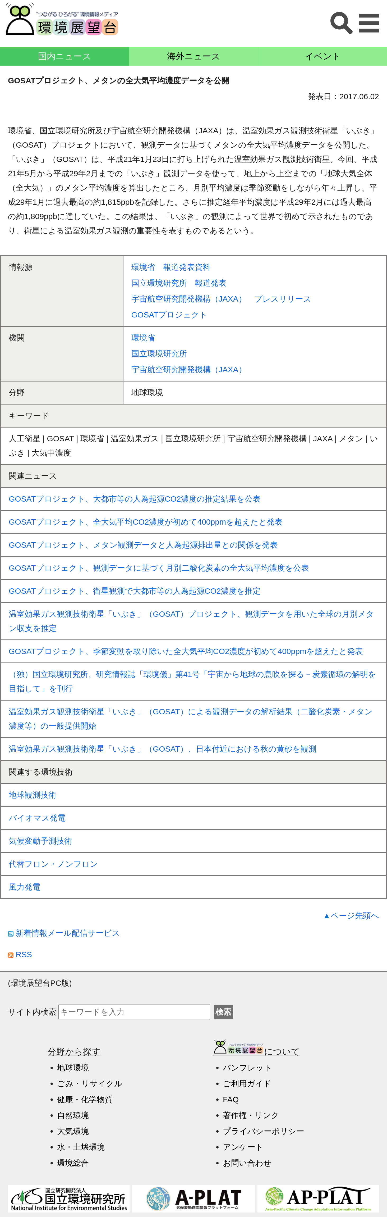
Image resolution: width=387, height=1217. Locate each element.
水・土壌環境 (81, 1147)
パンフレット (247, 1067)
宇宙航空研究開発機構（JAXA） (188, 369)
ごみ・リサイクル (89, 1083)
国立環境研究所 (159, 353)
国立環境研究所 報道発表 (179, 283)
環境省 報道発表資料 (171, 267)
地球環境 (73, 1067)
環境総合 (73, 1163)
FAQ (231, 1099)
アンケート (243, 1147)
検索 (223, 1011)
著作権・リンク (251, 1115)
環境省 (143, 337)
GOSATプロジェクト (169, 314)
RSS (20, 954)
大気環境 (73, 1131)
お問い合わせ (247, 1163)
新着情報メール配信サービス (64, 933)
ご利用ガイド (247, 1083)
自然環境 (73, 1115)
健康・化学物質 (85, 1099)
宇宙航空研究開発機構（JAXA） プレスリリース (221, 298)
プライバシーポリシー (263, 1131)
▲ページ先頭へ (351, 915)
